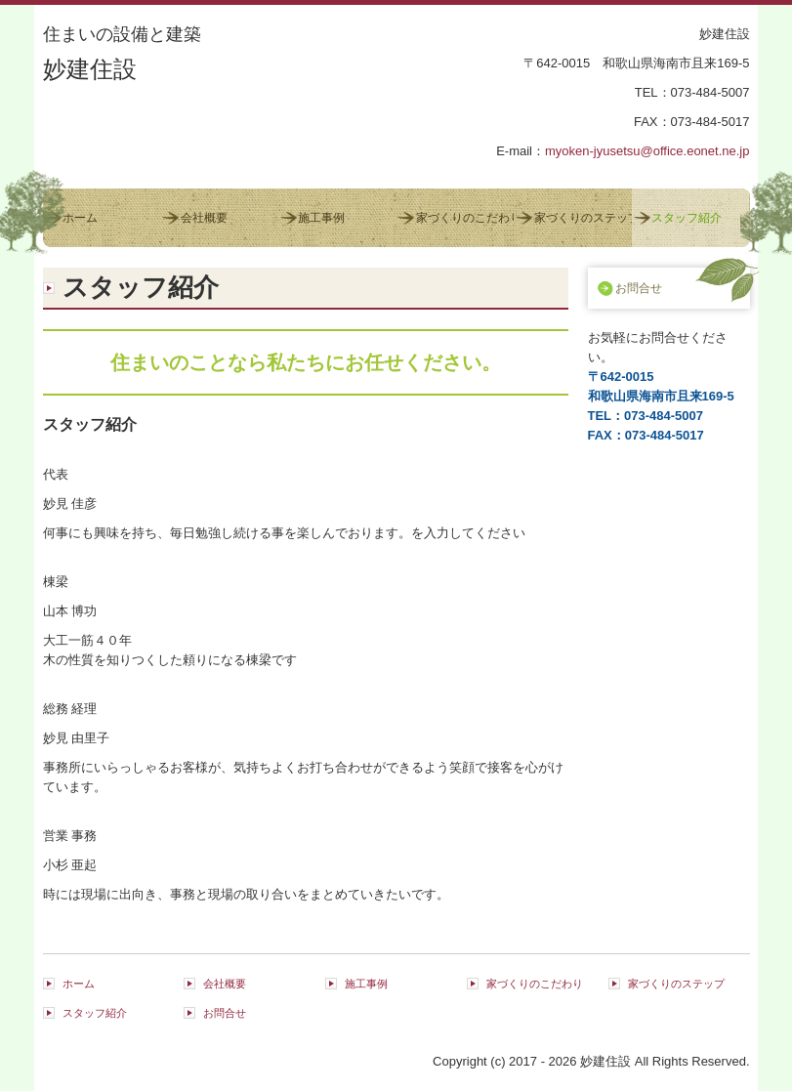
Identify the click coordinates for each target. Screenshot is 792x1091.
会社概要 (204, 218)
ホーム (80, 218)
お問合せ (638, 288)
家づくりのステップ (583, 218)
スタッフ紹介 (686, 218)
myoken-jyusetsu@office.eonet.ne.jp (647, 151)
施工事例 (321, 218)
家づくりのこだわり (465, 218)
